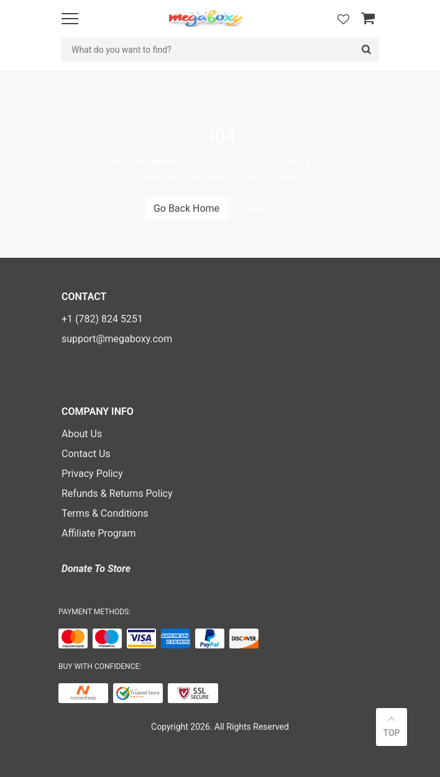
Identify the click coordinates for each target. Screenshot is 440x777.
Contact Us (262, 208)
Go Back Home (186, 208)
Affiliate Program (99, 533)
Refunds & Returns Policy (117, 493)
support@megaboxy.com (117, 339)
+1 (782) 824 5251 (102, 319)
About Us (82, 434)
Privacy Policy (92, 473)
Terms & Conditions (105, 513)
